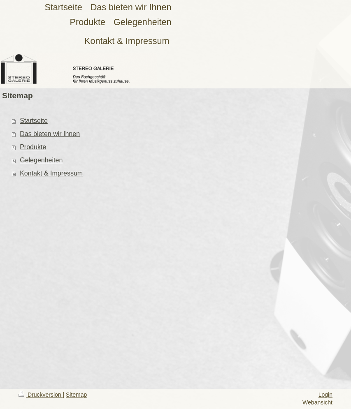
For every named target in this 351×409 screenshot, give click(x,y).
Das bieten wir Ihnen (50, 133)
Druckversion (41, 394)
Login (325, 394)
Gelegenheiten (41, 160)
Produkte (33, 146)
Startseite (34, 120)
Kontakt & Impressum (51, 173)
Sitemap (76, 394)
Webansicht (317, 402)
